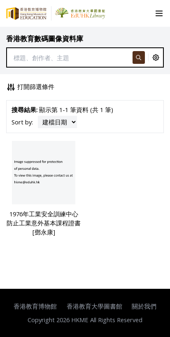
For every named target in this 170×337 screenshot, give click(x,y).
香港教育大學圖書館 (94, 306)
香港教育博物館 (35, 306)
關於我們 (144, 306)
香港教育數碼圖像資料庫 (44, 38)
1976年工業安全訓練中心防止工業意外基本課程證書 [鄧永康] (44, 223)
